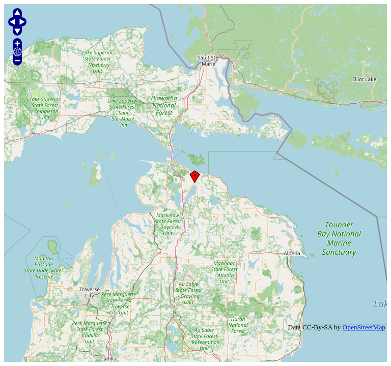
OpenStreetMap (364, 327)
